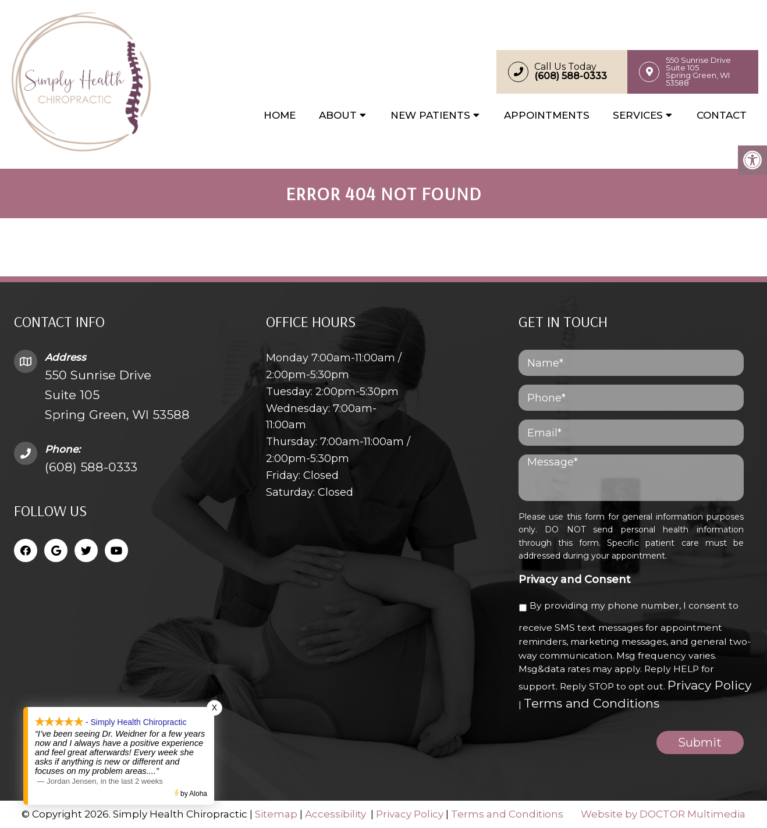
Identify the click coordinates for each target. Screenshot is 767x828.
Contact (722, 115)
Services (638, 115)
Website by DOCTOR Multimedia (663, 814)
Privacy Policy (709, 685)
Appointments (547, 115)
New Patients (430, 115)
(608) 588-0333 (91, 467)
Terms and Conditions (591, 703)
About (338, 115)
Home (280, 115)
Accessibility (335, 814)
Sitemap (276, 814)
